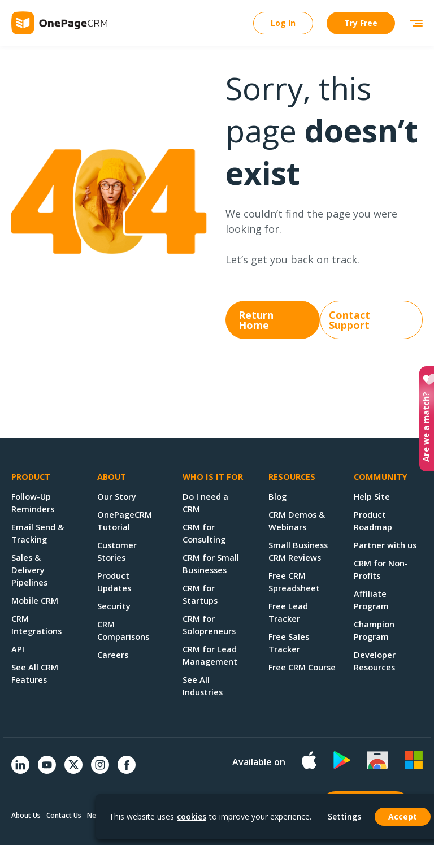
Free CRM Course (302, 667)
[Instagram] (100, 770)
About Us (26, 815)
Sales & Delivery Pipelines (29, 570)
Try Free (360, 23)
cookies (191, 816)
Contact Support (349, 320)
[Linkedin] (20, 770)
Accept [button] (402, 816)
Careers (112, 654)
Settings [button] (344, 816)
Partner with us (385, 545)
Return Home (256, 320)
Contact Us (63, 815)
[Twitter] (73, 775)
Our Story (116, 496)
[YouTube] (47, 770)
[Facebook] (127, 770)
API (17, 649)
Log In (283, 23)
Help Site (372, 496)
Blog (277, 496)
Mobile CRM (34, 600)
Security (114, 606)
